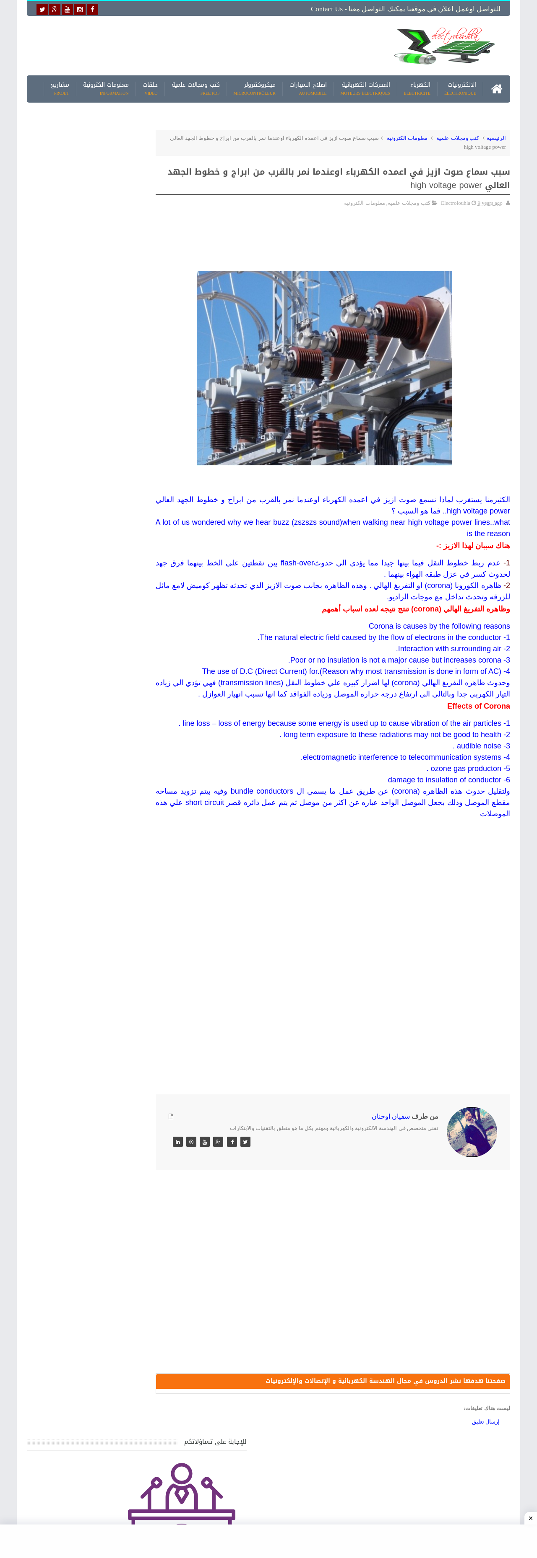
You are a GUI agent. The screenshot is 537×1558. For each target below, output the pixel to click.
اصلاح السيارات (308, 87)
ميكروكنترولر (255, 87)
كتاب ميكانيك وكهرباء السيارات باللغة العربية (84, 934)
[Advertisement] (203, 45)
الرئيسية (496, 137)
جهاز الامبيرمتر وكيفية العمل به (100, 856)
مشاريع (60, 87)
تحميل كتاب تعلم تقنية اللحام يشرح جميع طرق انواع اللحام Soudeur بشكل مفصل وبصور (89, 1100)
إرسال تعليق (486, 1445)
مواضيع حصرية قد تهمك (148, 1181)
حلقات (150, 87)
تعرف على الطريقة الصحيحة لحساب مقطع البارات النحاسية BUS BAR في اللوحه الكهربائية (86, 1141)
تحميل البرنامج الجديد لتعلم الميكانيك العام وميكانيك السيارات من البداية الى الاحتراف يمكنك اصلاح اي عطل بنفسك (86, 1257)
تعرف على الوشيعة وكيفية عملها (99, 1012)
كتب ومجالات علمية (196, 87)
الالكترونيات (460, 87)
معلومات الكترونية (106, 87)
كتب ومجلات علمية (457, 137)
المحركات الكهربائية (365, 87)
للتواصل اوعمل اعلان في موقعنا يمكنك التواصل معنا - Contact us (406, 9)
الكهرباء (417, 87)
